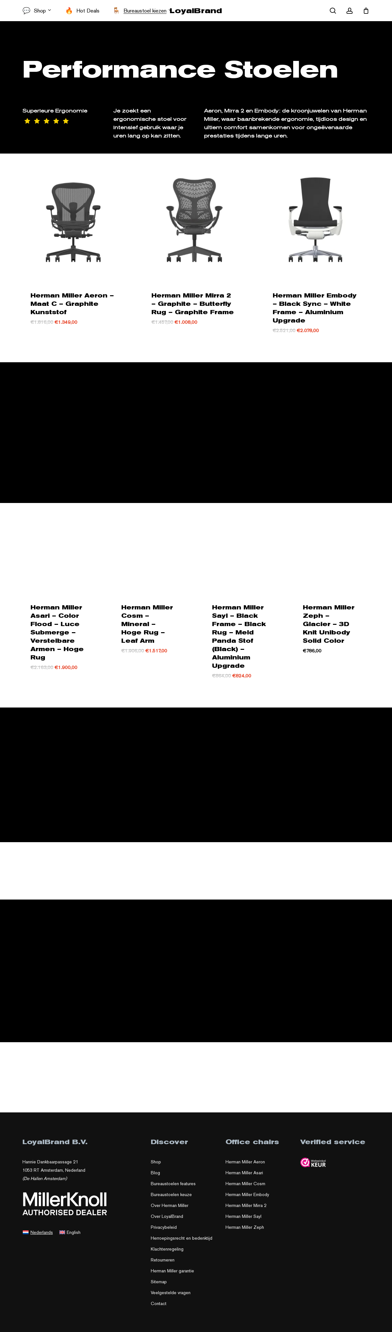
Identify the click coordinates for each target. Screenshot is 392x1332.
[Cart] (366, 10)
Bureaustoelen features (173, 1187)
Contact (158, 1307)
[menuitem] (38, 1235)
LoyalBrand (196, 10)
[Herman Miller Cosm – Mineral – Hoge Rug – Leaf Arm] (149, 551)
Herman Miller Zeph (245, 1231)
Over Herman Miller (169, 1209)
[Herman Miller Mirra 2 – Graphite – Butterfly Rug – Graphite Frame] (194, 220)
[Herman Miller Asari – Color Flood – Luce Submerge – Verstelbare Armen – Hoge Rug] (58, 551)
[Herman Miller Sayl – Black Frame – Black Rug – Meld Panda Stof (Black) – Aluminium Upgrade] (240, 551)
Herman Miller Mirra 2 (246, 1209)
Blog (155, 1176)
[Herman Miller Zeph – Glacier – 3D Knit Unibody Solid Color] (330, 551)
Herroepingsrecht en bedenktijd (181, 1241)
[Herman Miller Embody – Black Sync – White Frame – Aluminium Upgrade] (315, 220)
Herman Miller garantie (172, 1274)
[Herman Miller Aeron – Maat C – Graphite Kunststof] (73, 220)
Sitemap (159, 1285)
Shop (156, 1165)
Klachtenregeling (167, 1252)
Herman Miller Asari (244, 1176)
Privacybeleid (164, 1231)
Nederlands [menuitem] (41, 1235)
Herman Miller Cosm (245, 1187)
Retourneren (163, 1263)
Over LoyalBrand (167, 1220)
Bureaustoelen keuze (171, 1198)
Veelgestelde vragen (171, 1296)
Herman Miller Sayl (243, 1220)
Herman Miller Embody (247, 1198)
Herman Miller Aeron (245, 1165)
